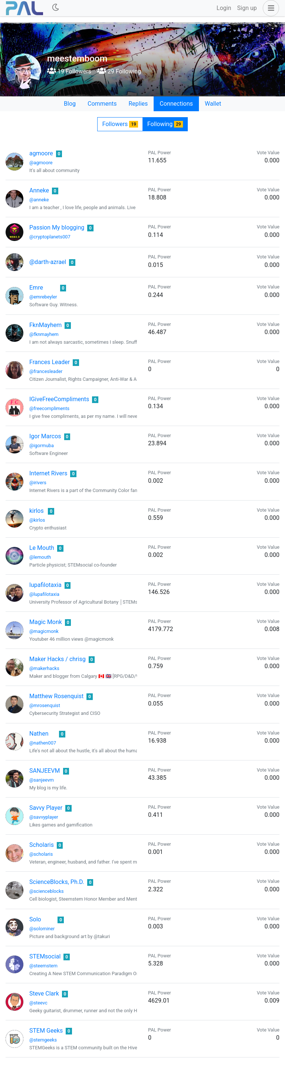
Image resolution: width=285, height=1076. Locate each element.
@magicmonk (44, 631)
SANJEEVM (44, 770)
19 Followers (69, 71)
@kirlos (37, 520)
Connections (176, 103)
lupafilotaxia (45, 584)
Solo (35, 919)
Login (224, 7)
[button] (269, 8)
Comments (102, 103)
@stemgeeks (43, 1040)
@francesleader (45, 371)
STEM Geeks (46, 1030)
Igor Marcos (45, 436)
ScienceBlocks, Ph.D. (56, 881)
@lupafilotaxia (44, 594)
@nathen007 (42, 743)
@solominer (42, 928)
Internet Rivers (48, 473)
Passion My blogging (56, 227)
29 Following (119, 71)
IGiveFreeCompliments (59, 399)
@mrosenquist (44, 705)
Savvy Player (45, 807)
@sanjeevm (41, 780)
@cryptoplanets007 (50, 237)
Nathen (38, 733)
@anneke (39, 199)
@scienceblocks (46, 891)
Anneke (39, 190)
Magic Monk (45, 622)
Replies (138, 103)
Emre (36, 287)
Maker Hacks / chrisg (57, 659)
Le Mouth (41, 547)
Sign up (247, 7)
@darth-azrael (47, 261)
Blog (70, 103)
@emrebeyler (43, 297)
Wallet (213, 103)
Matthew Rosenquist (56, 696)
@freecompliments (49, 408)
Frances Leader (49, 362)
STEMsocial (44, 956)
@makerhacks (44, 668)
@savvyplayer (43, 817)
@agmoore (40, 162)
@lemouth (40, 557)
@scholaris (41, 854)
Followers (120, 124)
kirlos (36, 510)
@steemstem (43, 965)
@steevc (38, 1003)
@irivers (37, 482)
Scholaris (41, 844)
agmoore (41, 153)
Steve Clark (44, 993)
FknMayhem (45, 325)
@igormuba (41, 445)
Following (165, 124)
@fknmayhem (44, 334)
